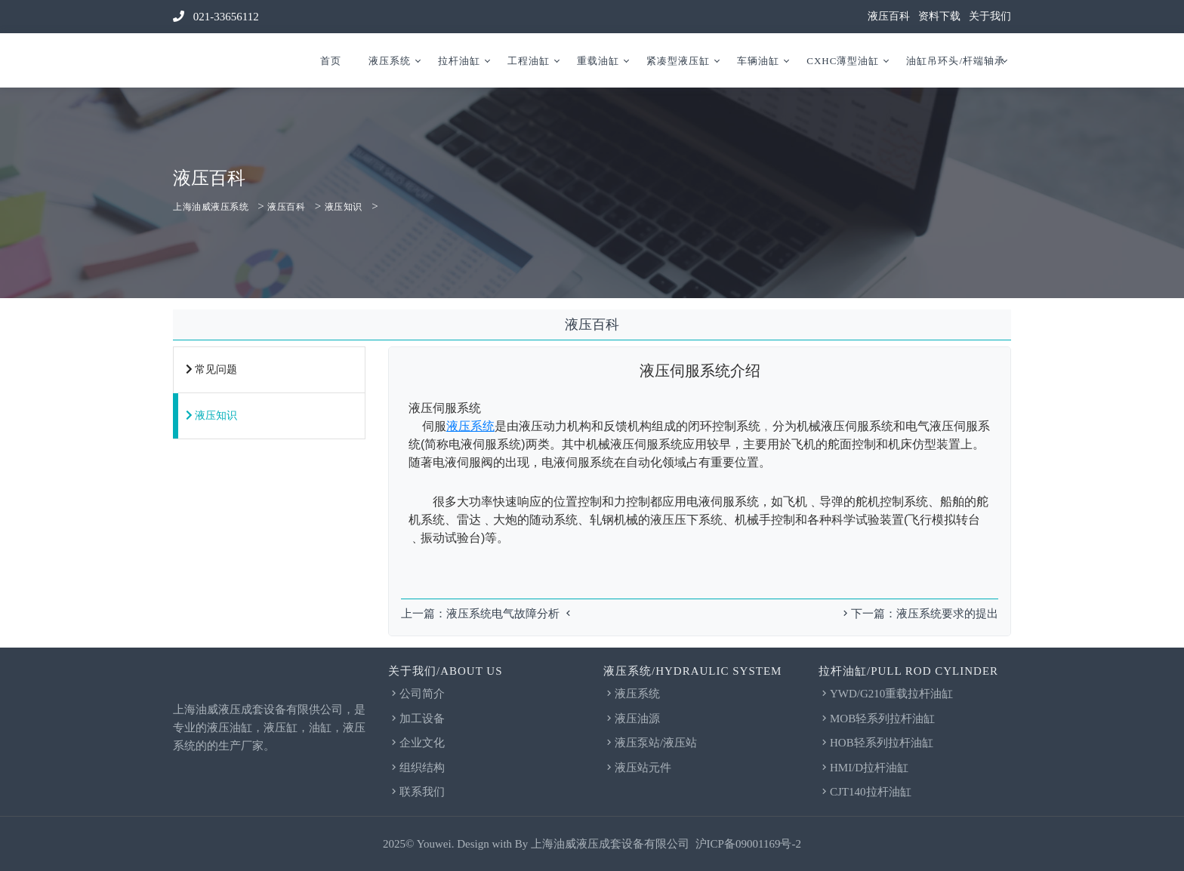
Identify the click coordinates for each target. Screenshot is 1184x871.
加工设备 (416, 718)
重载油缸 (598, 60)
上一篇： (423, 614)
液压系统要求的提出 (947, 614)
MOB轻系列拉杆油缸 (877, 718)
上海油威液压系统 (210, 207)
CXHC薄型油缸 (842, 60)
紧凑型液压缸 (678, 60)
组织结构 (416, 768)
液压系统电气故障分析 (503, 614)
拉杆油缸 (459, 60)
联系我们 (416, 792)
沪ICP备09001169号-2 (748, 844)
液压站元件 (637, 768)
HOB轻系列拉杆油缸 (876, 743)
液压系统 (389, 60)
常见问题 (211, 369)
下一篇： (868, 614)
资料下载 (939, 16)
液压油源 (631, 718)
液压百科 (889, 16)
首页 (330, 60)
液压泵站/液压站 (650, 743)
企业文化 (416, 743)
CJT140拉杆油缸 (865, 792)
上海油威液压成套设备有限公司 (610, 844)
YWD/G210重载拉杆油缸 (886, 694)
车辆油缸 (758, 60)
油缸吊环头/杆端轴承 (955, 60)
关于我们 (990, 16)
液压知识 (343, 207)
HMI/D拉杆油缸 (863, 768)
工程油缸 (528, 60)
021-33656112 (216, 17)
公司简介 (416, 694)
